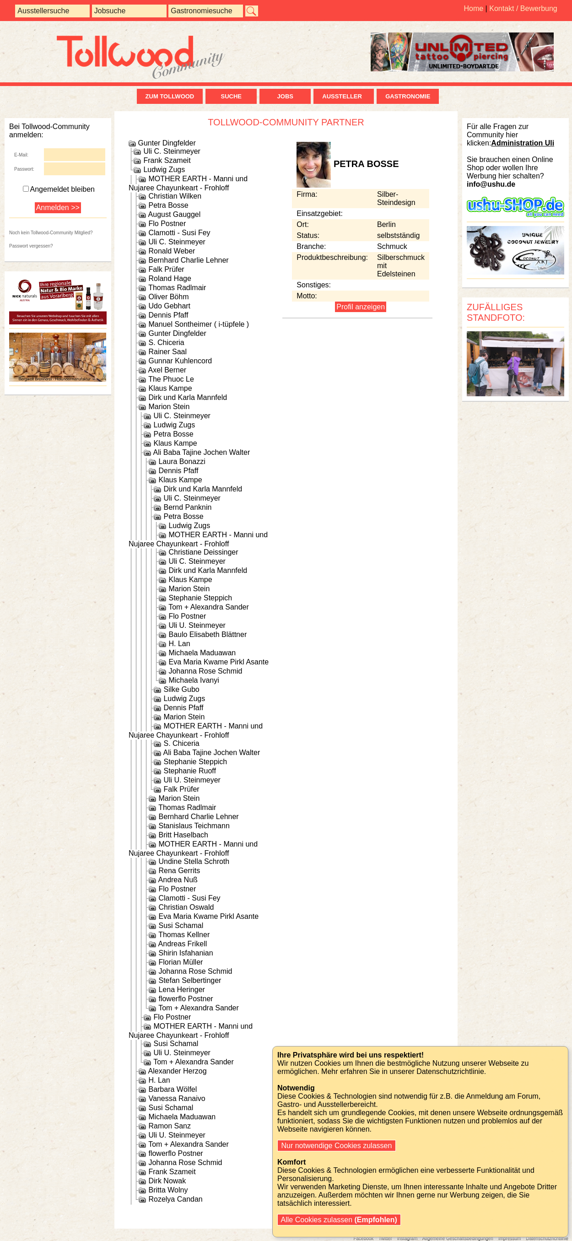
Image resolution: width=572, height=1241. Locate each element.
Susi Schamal (180, 925)
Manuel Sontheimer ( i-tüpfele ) (198, 324)
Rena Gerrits (179, 870)
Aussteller (343, 96)
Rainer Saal (167, 352)
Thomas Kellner (184, 935)
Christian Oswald (186, 907)
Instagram (407, 1238)
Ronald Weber (171, 251)
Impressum (509, 1238)
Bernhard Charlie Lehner (188, 260)
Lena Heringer (181, 989)
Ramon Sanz (169, 1126)
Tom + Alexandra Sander (208, 607)
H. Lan (179, 643)
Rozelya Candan (175, 1199)
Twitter (385, 1238)
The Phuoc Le (171, 379)
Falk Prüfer (166, 269)
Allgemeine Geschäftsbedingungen (457, 1238)
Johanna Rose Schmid (205, 671)
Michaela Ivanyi (193, 680)
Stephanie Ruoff (189, 771)
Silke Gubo (181, 689)
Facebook (363, 1238)
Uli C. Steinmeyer (171, 151)
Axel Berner (167, 370)
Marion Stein (168, 406)
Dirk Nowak (167, 1181)
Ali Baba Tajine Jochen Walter (201, 452)
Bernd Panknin (187, 507)
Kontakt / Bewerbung (523, 8)
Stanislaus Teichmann (193, 826)
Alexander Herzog (177, 1071)
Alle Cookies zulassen (339, 1220)
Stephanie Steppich (200, 598)
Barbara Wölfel (172, 1089)
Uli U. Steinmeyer (196, 625)
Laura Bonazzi (181, 461)
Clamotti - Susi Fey (179, 233)
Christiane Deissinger (203, 552)
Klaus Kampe (170, 388)
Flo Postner (167, 223)
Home (473, 8)
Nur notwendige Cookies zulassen (336, 1145)
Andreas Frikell (182, 944)
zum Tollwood (170, 96)
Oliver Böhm (168, 297)
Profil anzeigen (360, 307)
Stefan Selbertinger (189, 980)
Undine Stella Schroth (193, 861)
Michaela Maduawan (202, 653)
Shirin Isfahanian (185, 953)
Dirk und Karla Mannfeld (187, 397)
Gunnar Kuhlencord (180, 361)
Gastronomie (407, 96)
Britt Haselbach (183, 835)
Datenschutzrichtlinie (547, 1238)
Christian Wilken (174, 196)
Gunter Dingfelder (166, 143)
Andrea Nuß (178, 880)
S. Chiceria (166, 342)
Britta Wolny (168, 1190)
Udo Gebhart (169, 306)
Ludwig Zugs (164, 169)
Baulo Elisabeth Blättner (207, 634)
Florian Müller (180, 962)
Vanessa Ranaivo (176, 1098)
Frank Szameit (166, 160)
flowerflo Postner (185, 999)
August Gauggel (174, 214)
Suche (231, 96)
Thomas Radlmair (177, 287)
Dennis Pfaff (168, 315)
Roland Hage (169, 278)
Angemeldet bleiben (59, 189)
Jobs (285, 96)
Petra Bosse (168, 205)
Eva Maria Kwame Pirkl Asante (218, 662)
